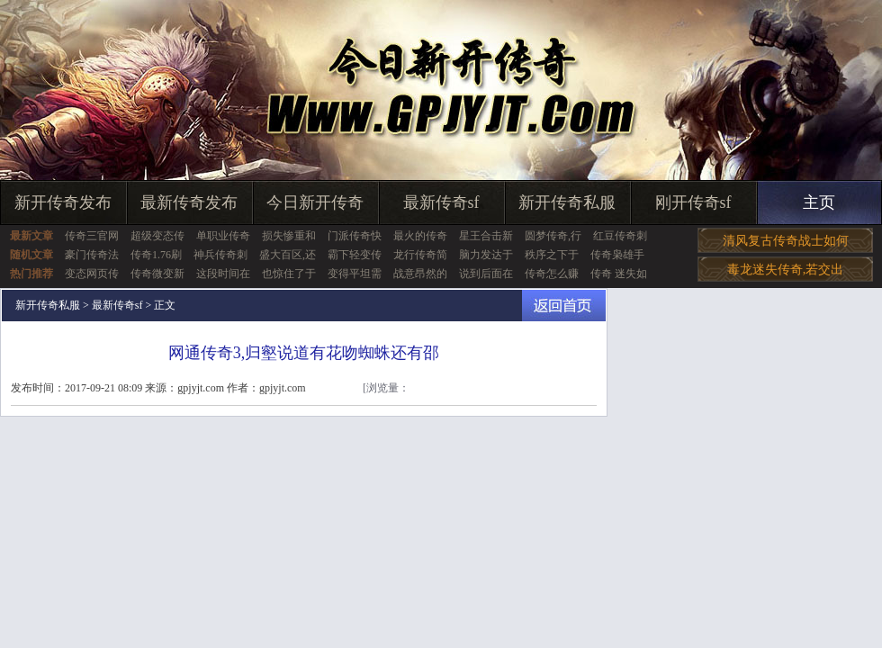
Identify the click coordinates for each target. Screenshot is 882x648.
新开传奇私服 (567, 203)
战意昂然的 (420, 273)
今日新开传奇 (315, 203)
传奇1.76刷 (156, 254)
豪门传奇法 (92, 254)
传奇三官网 (92, 236)
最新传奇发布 (189, 203)
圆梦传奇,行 (553, 236)
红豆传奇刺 (620, 236)
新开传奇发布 (63, 203)
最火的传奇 (420, 236)
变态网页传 (92, 273)
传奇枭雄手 (617, 254)
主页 (819, 203)
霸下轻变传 (355, 254)
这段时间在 (223, 273)
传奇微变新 (157, 273)
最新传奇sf (441, 203)
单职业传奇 (223, 236)
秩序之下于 (552, 254)
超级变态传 (157, 236)
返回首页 (564, 305)
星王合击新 (486, 236)
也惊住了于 (289, 273)
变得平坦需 (355, 273)
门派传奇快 (355, 236)
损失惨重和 (289, 236)
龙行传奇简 (420, 254)
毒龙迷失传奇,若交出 (785, 269)
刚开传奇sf (693, 203)
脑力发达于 (486, 254)
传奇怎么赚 (552, 273)
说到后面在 (486, 273)
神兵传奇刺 (221, 254)
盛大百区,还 (287, 254)
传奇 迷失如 (618, 273)
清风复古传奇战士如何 (786, 241)
